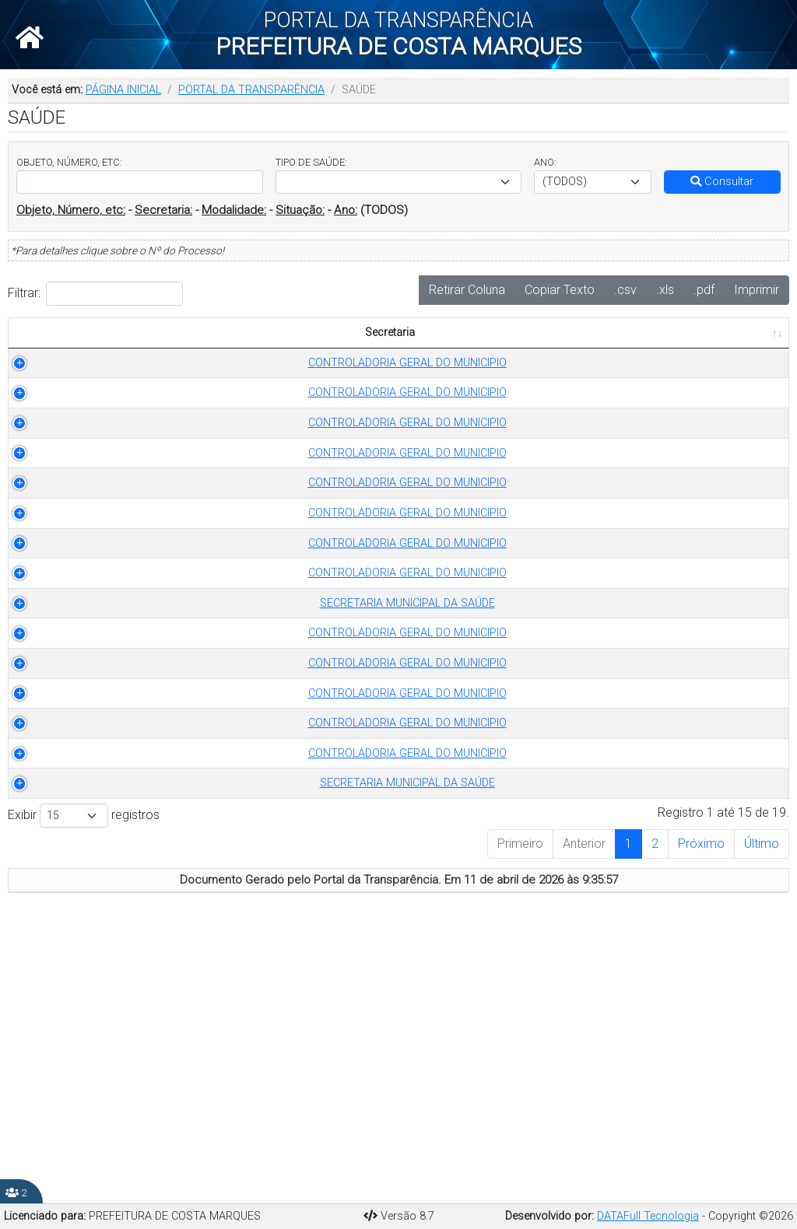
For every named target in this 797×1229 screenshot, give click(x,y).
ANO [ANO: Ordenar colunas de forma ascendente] (357, 349)
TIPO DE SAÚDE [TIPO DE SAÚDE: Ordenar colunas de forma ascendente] (248, 349)
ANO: (545, 162)
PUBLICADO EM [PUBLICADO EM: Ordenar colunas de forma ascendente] (729, 341)
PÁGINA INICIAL (123, 89)
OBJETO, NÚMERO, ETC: (69, 162)
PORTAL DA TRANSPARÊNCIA (251, 89)
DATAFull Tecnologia (648, 1216)
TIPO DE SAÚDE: (311, 162)
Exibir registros (84, 1085)
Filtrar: (95, 294)
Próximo (701, 1112)
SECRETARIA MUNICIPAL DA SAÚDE (91, 763)
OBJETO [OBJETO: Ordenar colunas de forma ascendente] (419, 349)
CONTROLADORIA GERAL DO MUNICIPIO (91, 388)
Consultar (721, 181)
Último (761, 1112)
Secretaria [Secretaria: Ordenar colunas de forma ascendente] (83, 349)
